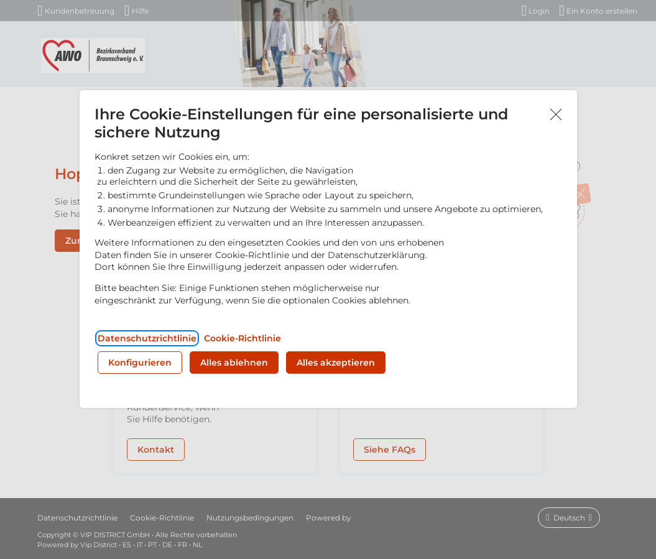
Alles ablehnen (234, 362)
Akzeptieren (556, 115)
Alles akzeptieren (336, 362)
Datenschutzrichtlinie (147, 338)
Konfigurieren (140, 362)
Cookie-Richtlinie (242, 338)
